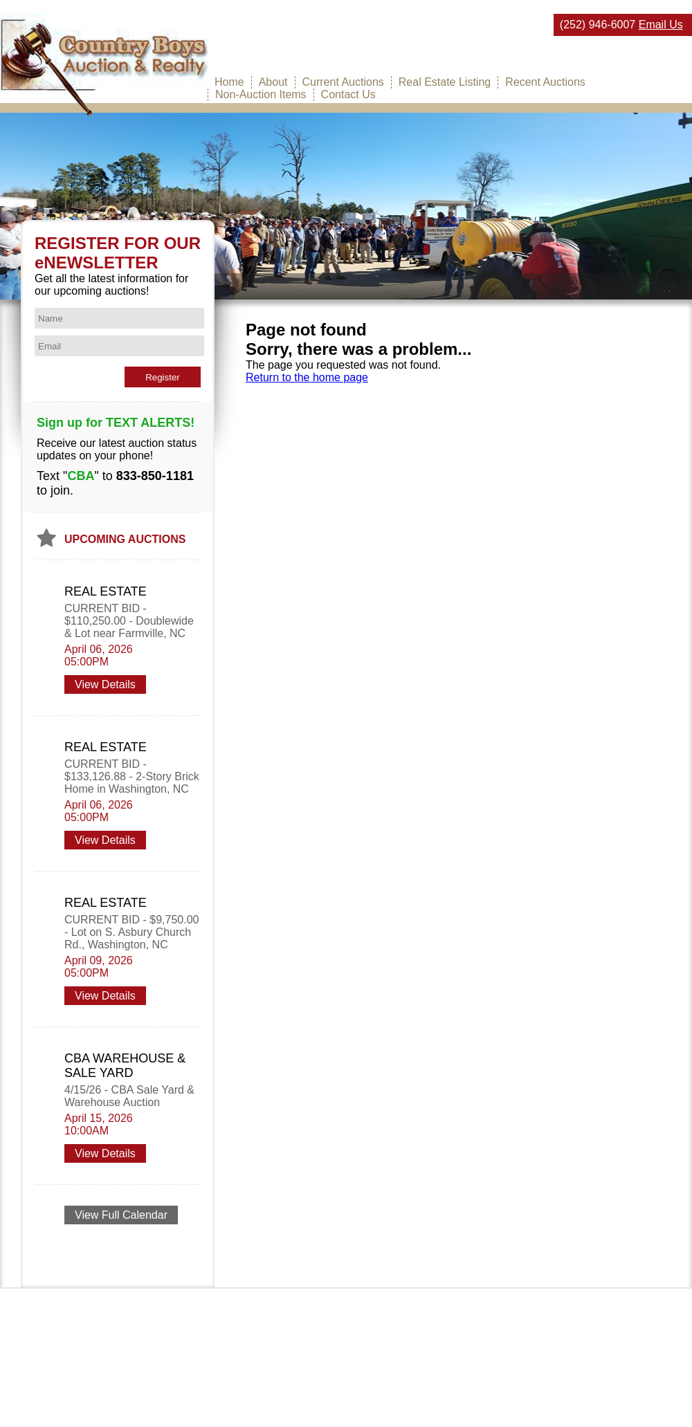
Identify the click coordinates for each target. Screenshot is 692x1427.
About (273, 82)
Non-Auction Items (261, 94)
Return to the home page (307, 377)
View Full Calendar (121, 1215)
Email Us (661, 24)
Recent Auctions (545, 82)
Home (229, 82)
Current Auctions (343, 82)
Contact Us (348, 94)
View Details (105, 684)
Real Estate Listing (445, 82)
